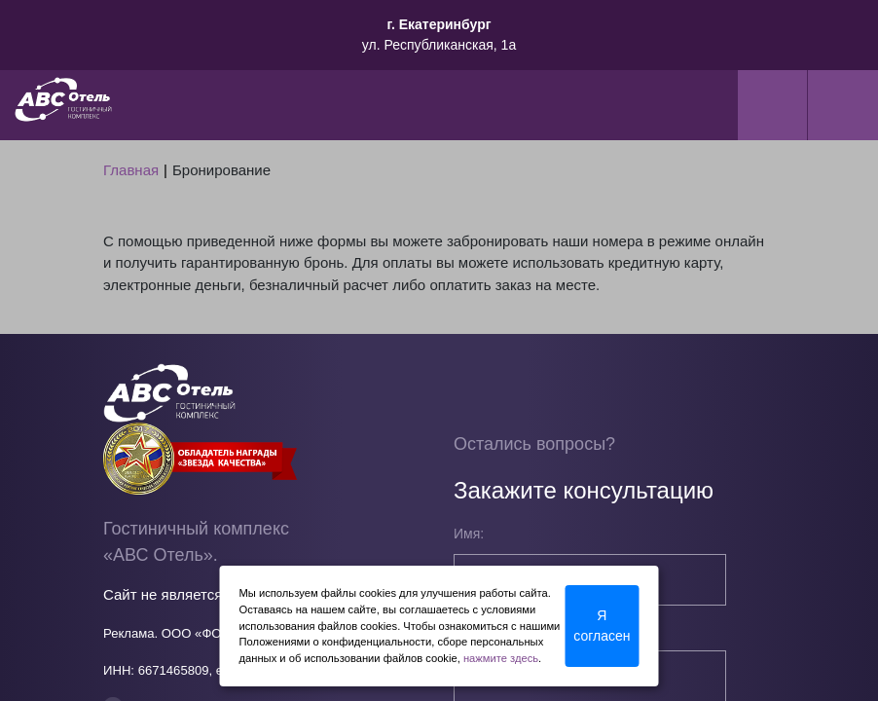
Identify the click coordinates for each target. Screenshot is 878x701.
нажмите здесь (500, 658)
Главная (131, 170)
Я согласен (601, 626)
